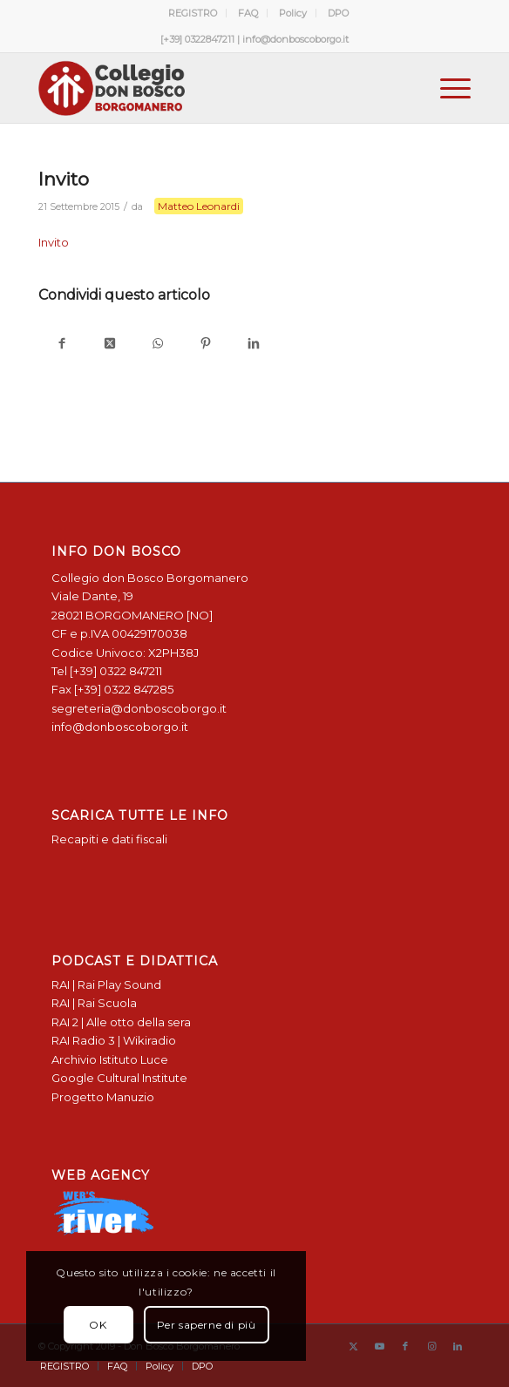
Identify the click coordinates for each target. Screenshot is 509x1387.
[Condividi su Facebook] (62, 345)
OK (97, 1324)
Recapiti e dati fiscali (109, 839)
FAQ (248, 13)
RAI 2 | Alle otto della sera (121, 1022)
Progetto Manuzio (102, 1097)
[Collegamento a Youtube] (379, 1346)
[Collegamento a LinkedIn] (458, 1346)
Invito (53, 242)
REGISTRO (192, 13)
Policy (293, 13)
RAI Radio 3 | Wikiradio (113, 1040)
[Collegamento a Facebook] (405, 1346)
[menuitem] (193, 13)
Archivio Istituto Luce (109, 1059)
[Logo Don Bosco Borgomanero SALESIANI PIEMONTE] (211, 88)
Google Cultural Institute (119, 1078)
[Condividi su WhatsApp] (158, 345)
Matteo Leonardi (199, 206)
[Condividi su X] (110, 345)
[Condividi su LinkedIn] (254, 345)
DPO (338, 13)
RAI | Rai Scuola (94, 1003)
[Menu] (447, 88)
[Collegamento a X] (353, 1346)
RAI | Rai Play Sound (106, 984)
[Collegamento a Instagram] (431, 1346)
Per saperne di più (206, 1324)
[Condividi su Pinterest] (206, 345)
